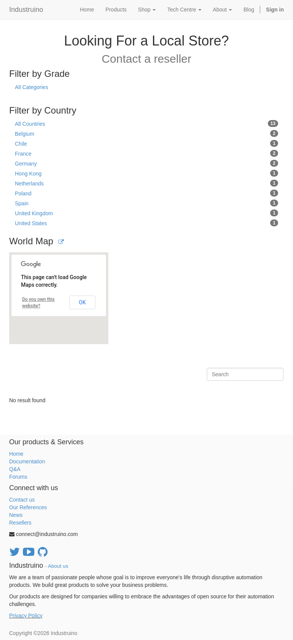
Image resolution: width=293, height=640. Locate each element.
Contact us (22, 500)
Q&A (15, 469)
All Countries (146, 123)
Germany (146, 163)
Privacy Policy (25, 615)
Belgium (146, 133)
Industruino (26, 9)
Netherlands (146, 183)
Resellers (20, 523)
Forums (18, 477)
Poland (146, 193)
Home (16, 454)
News (16, 515)
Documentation (27, 461)
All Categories (31, 87)
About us (58, 566)
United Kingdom (146, 213)
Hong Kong (146, 173)
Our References (28, 507)
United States (146, 222)
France (146, 153)
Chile (146, 143)
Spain (146, 203)
